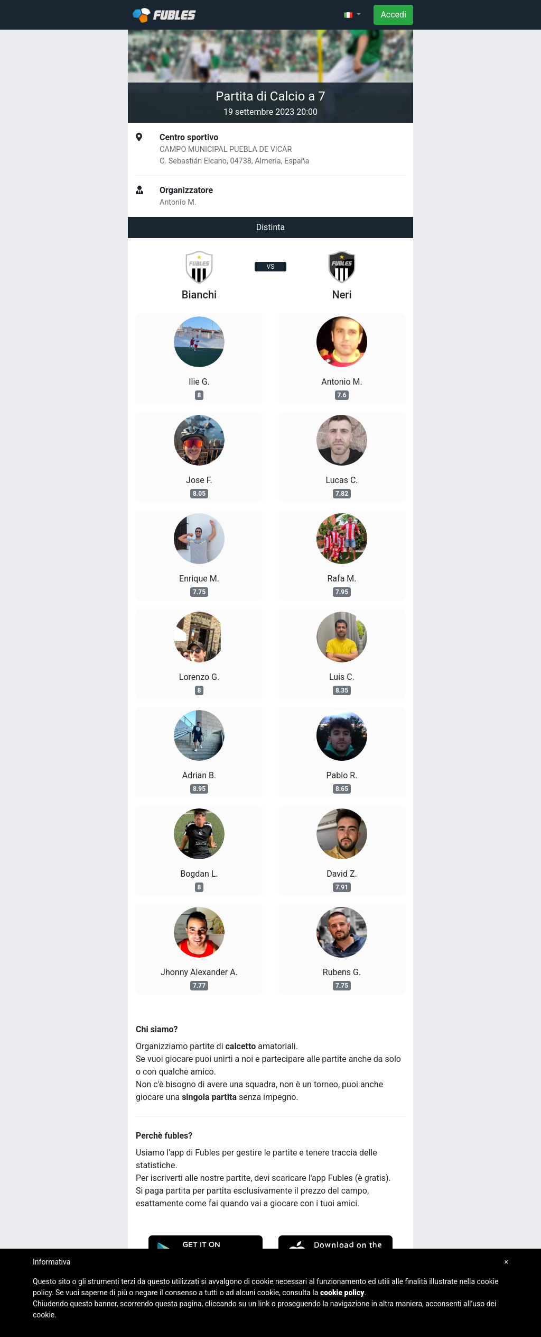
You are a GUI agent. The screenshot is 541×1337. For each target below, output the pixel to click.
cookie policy (342, 1292)
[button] (352, 14)
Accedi (393, 15)
